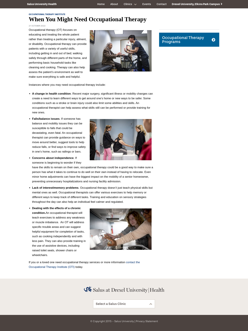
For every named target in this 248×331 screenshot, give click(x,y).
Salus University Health (42, 4)
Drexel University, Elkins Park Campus (196, 4)
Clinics (128, 4)
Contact (162, 4)
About (114, 4)
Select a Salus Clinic (111, 304)
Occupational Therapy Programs (183, 39)
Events (146, 4)
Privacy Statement (147, 321)
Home (101, 4)
